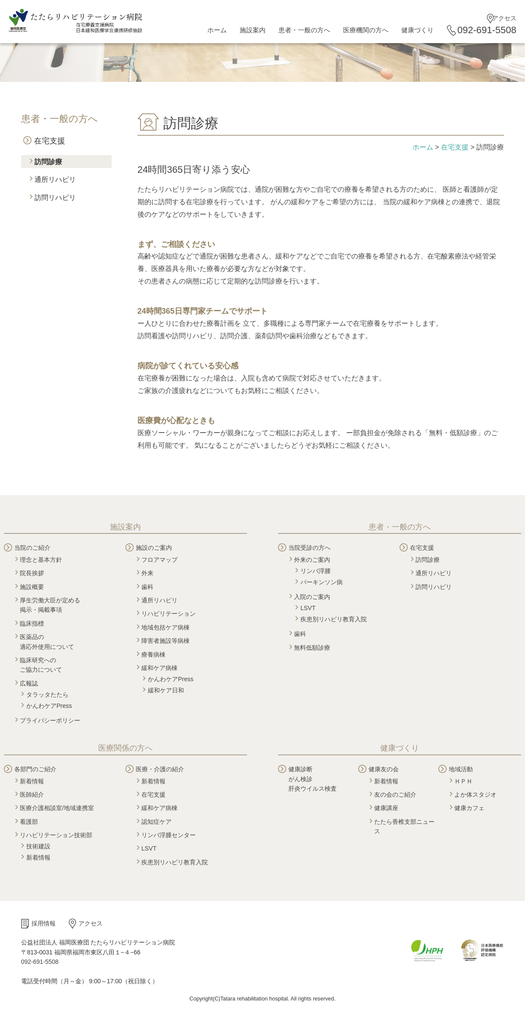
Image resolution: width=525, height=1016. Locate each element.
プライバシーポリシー (50, 720)
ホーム (217, 30)
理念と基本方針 (41, 559)
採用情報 (43, 923)
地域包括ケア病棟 (165, 627)
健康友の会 (384, 769)
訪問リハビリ (55, 197)
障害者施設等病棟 (165, 640)
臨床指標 (32, 623)
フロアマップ (159, 559)
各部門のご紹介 (35, 769)
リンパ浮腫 (315, 570)
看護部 (29, 821)
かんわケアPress (49, 705)
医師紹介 (32, 794)
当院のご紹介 (32, 547)
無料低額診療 (312, 647)
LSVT (308, 608)
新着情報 (32, 781)
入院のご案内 (312, 596)
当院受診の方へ (309, 547)
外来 (147, 573)
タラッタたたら (47, 694)
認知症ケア (156, 821)
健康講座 (386, 807)
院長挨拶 (32, 573)
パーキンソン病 (321, 582)
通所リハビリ (55, 179)
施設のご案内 (154, 547)
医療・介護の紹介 (160, 769)
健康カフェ (469, 807)
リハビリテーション (168, 613)
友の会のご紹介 (395, 794)
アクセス (504, 18)
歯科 (147, 586)
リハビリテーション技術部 (56, 835)
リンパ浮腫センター (168, 835)
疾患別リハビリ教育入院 (333, 619)
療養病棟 (153, 654)
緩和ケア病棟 (159, 667)
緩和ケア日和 (166, 690)
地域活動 (461, 769)
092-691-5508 (486, 30)
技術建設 (38, 846)
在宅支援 (49, 141)
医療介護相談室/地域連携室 (57, 807)
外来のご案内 (312, 559)
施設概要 (32, 586)
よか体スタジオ (475, 794)
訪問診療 (48, 161)
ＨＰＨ (463, 781)
